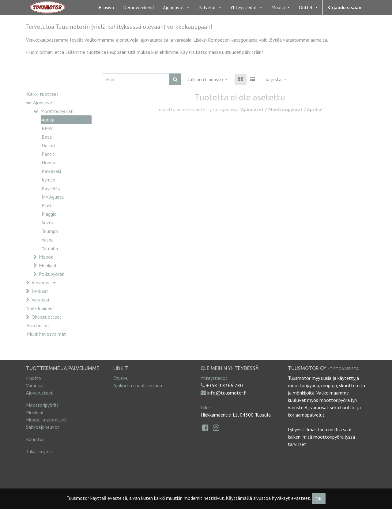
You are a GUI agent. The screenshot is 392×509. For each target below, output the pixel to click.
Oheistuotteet (47, 317)
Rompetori (38, 325)
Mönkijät (48, 265)
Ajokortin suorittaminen (137, 385)
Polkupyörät (51, 274)
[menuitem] (106, 7)
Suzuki (48, 222)
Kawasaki (51, 171)
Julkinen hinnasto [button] (206, 79)
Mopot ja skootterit (46, 420)
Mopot (46, 257)
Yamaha (50, 248)
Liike (205, 407)
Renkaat (40, 291)
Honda (48, 162)
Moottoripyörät (56, 111)
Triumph (50, 231)
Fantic (48, 154)
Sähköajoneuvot (42, 427)
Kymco (48, 180)
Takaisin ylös (39, 451)
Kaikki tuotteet (42, 94)
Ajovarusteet (45, 282)
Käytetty (51, 188)
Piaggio (49, 214)
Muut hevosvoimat (46, 334)
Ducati (48, 145)
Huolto (33, 378)
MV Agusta (53, 197)
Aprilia (48, 120)
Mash (47, 205)
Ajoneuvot (44, 102)
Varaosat (41, 300)
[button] (276, 79)
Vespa (48, 240)
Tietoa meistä (344, 368)
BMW (47, 128)
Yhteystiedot (214, 378)
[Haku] (175, 79)
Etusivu (121, 378)
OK (318, 499)
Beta (47, 137)
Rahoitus (35, 439)
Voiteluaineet (41, 308)
